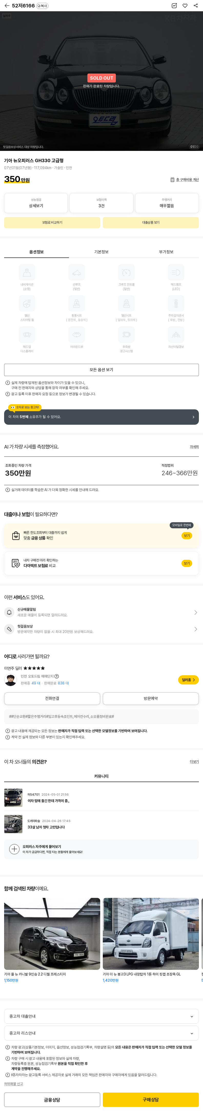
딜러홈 (186, 680)
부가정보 (166, 252)
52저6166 (30, 6)
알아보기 (101, 535)
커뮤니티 (101, 776)
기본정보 (101, 252)
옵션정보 (36, 252)
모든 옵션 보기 (101, 369)
